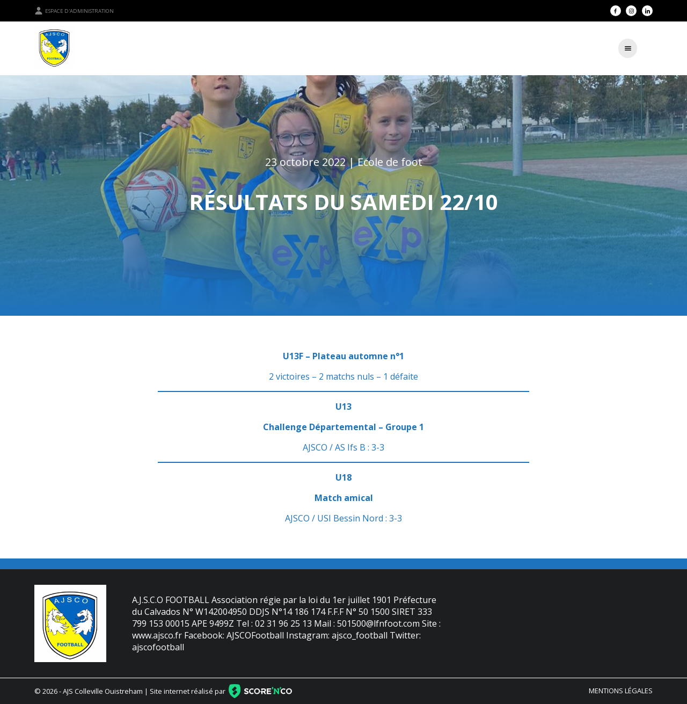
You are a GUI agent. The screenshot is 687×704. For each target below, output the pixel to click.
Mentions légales (621, 690)
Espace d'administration (74, 10)
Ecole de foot (389, 162)
